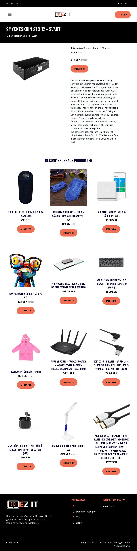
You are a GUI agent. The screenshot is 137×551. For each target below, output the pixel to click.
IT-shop (123, 14)
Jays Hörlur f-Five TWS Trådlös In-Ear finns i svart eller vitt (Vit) (25, 449)
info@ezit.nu (123, 3)
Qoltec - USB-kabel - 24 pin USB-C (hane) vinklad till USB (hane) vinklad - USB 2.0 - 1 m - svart (111, 365)
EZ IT (78, 506)
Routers (87, 48)
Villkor (103, 542)
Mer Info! (79, 68)
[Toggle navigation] (10, 14)
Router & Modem (101, 48)
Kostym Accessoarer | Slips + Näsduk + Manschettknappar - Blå (68, 215)
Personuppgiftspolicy (119, 542)
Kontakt (93, 542)
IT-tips (79, 517)
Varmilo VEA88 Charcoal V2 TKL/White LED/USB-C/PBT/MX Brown (111, 283)
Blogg (79, 522)
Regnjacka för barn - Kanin (25, 371)
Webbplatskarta (121, 545)
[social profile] (17, 3)
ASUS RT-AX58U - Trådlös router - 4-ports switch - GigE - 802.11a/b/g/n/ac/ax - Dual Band (68, 365)
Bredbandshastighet (86, 511)
